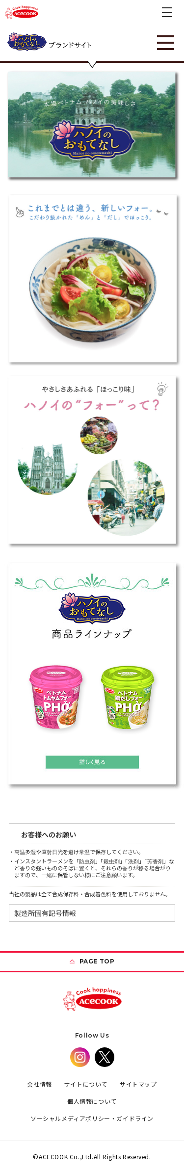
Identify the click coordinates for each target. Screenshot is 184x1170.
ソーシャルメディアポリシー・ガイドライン (92, 1118)
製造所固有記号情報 (45, 913)
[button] (167, 12)
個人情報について (92, 1101)
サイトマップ (138, 1084)
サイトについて (85, 1084)
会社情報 (39, 1084)
